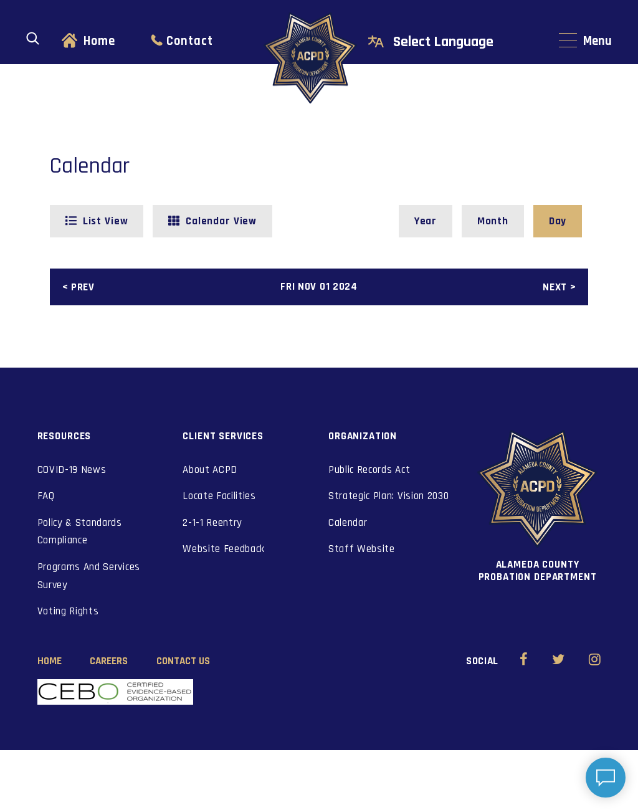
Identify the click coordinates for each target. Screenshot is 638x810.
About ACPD (210, 470)
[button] (97, 221)
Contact (189, 41)
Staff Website (361, 549)
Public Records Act (369, 470)
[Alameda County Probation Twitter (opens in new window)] (558, 661)
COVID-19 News (72, 470)
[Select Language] (457, 42)
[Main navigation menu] (585, 41)
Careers (109, 661)
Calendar (347, 523)
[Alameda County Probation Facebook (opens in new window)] (524, 661)
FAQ (46, 496)
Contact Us (183, 661)
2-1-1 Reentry (212, 523)
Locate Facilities (219, 496)
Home (99, 41)
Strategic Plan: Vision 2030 (388, 496)
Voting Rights (68, 611)
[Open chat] (606, 778)
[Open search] (32, 38)
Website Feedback (224, 549)
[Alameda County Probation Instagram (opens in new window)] (595, 661)
